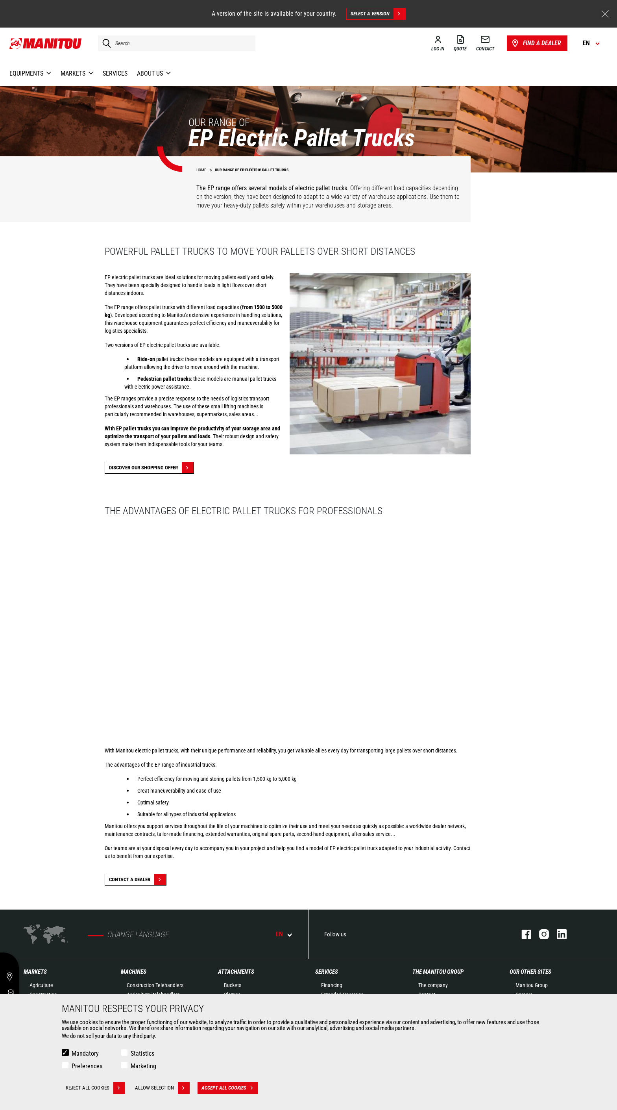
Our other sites (530, 971)
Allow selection (162, 1088)
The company (433, 985)
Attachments (236, 971)
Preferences (87, 1066)
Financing (331, 985)
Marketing (143, 1066)
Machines (133, 971)
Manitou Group (531, 985)
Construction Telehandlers (155, 985)
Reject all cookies (95, 1088)
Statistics (142, 1053)
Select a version (378, 13)
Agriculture (41, 985)
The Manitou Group (438, 971)
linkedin (558, 934)
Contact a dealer (137, 879)
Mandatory (85, 1053)
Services (326, 971)
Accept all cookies (229, 1088)
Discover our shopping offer (151, 467)
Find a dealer (535, 43)
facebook (522, 934)
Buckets (232, 985)
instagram (540, 934)
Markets (35, 971)
